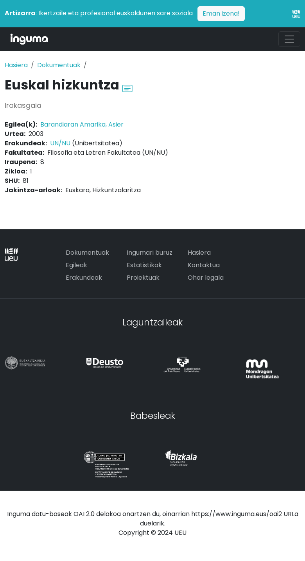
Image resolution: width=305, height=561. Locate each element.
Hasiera (16, 65)
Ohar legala (206, 277)
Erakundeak (84, 277)
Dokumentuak (59, 65)
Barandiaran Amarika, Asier (82, 124)
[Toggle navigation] (289, 39)
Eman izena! (221, 13)
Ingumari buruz (149, 252)
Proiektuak (143, 277)
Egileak (76, 265)
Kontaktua (204, 265)
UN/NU (60, 143)
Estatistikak (144, 265)
